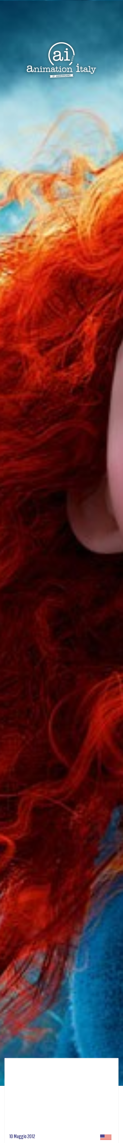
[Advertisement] (61, 1097)
